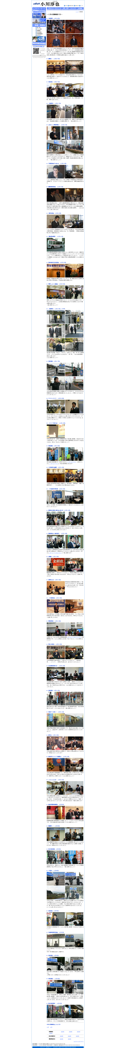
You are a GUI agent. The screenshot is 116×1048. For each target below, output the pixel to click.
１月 (48, 1027)
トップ (77, 11)
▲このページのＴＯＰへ (79, 1041)
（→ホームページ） (71, 462)
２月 (51, 1027)
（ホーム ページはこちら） (55, 552)
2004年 (70, 1031)
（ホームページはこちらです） (74, 637)
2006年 (51, 1033)
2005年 (78, 1031)
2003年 (62, 1031)
